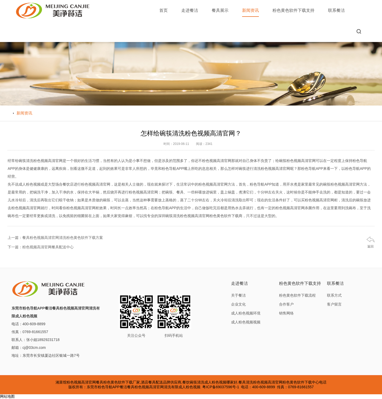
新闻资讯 (250, 12)
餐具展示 (220, 10)
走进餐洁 (189, 10)
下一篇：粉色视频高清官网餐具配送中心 (41, 247)
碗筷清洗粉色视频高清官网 (41, 161)
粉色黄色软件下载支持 (293, 10)
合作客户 (286, 304)
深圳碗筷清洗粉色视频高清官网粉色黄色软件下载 (198, 216)
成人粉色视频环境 (245, 313)
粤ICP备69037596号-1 (220, 387)
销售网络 (286, 313)
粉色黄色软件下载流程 (297, 295)
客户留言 (334, 304)
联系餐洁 (336, 10)
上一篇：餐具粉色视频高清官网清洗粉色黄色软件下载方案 (55, 237)
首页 (163, 10)
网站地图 (7, 396)
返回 (370, 246)
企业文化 (238, 304)
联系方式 (334, 295)
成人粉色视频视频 (245, 322)
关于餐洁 (238, 295)
